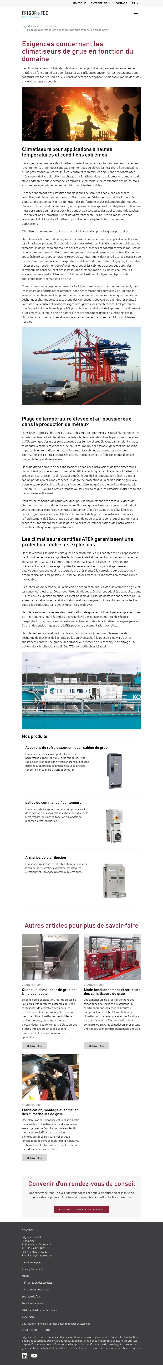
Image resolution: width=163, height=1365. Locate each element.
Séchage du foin (31, 1296)
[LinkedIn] (24, 1355)
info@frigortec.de (41, 1255)
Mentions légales (32, 1262)
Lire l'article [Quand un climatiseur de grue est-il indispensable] (34, 1045)
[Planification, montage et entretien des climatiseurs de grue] (50, 1077)
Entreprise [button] (99, 3)
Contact (121, 3)
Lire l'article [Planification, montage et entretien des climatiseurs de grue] (34, 1157)
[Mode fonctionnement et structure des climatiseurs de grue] (112, 957)
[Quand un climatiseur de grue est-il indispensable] (50, 957)
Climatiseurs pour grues (35, 1289)
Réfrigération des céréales (37, 1282)
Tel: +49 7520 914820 (33, 1248)
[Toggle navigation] (136, 13)
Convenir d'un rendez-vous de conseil (81, 1209)
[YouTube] (34, 1355)
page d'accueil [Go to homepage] (30, 26)
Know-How (50, 26)
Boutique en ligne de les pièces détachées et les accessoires (56, 1323)
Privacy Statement (32, 1269)
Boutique (79, 3)
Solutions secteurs (32, 1303)
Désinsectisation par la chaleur (39, 1310)
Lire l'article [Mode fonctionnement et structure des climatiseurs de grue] (96, 1045)
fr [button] (133, 3)
